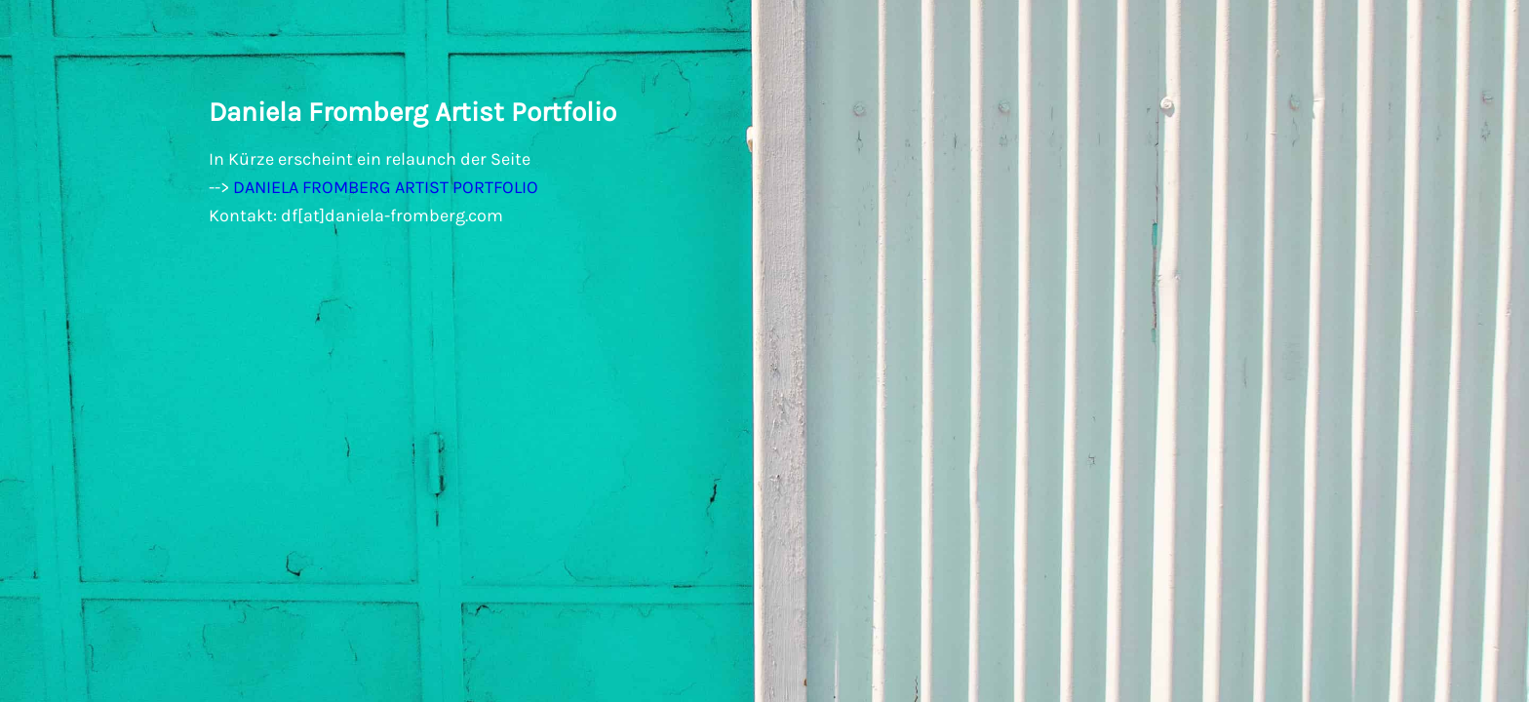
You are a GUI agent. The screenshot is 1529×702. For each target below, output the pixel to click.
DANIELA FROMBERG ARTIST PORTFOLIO (385, 187)
